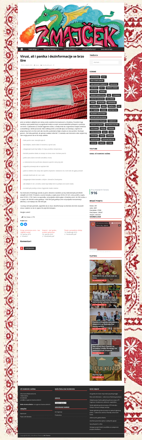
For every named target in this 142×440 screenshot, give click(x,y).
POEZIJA (103, 128)
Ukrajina (110, 136)
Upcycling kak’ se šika (96, 424)
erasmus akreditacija (98, 95)
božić (104, 77)
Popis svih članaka (25, 417)
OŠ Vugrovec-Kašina (94, 251)
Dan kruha (113, 84)
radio (105, 132)
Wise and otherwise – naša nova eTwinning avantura (105, 397)
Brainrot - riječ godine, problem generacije (49, 231)
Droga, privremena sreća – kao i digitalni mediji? (30, 231)
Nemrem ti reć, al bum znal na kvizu (105, 277)
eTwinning (116, 95)
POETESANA (94, 128)
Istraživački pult (89, 49)
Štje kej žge (97, 375)
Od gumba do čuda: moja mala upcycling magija (104, 394)
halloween (110, 99)
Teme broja (32, 49)
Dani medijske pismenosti (99, 84)
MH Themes (47, 435)
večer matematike (108, 139)
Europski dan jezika (97, 99)
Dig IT (102, 88)
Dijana (37, 65)
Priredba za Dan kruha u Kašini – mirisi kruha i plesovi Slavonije (105, 301)
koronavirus (29, 248)
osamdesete (112, 121)
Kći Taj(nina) (58, 412)
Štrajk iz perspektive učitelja (73, 230)
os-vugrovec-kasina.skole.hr (41, 404)
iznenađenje (111, 102)
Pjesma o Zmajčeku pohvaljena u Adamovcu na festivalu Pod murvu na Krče (106, 324)
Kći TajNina (94, 110)
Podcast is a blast (97, 125)
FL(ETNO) (93, 256)
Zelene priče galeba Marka (98, 418)
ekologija (94, 91)
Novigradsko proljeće (98, 121)
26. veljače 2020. (28, 65)
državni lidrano (112, 88)
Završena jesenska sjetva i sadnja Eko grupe (103, 421)
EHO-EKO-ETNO (106, 49)
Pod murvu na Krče (112, 125)
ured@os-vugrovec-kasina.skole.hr (30, 400)
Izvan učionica (70, 49)
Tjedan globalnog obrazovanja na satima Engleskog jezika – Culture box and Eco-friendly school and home (105, 412)
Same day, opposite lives (105, 251)
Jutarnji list (95, 106)
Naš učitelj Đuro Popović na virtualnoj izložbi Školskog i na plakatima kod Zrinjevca (105, 348)
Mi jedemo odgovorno (98, 114)
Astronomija (95, 77)
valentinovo (95, 139)
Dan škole (94, 88)
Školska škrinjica (50, 49)
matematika (113, 110)
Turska (102, 136)
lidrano (103, 110)
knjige (104, 106)
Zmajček (102, 143)
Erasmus (103, 91)
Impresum (23, 413)
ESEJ (109, 95)
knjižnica (112, 106)
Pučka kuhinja (95, 132)
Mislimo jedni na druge (98, 117)
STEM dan (94, 136)
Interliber (101, 102)
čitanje (109, 143)
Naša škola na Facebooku (65, 389)
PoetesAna (58, 415)
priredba (111, 128)
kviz (119, 106)
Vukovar (93, 143)
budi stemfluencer (97, 80)
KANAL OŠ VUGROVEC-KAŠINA (100, 154)
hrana (93, 102)
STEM (111, 132)
